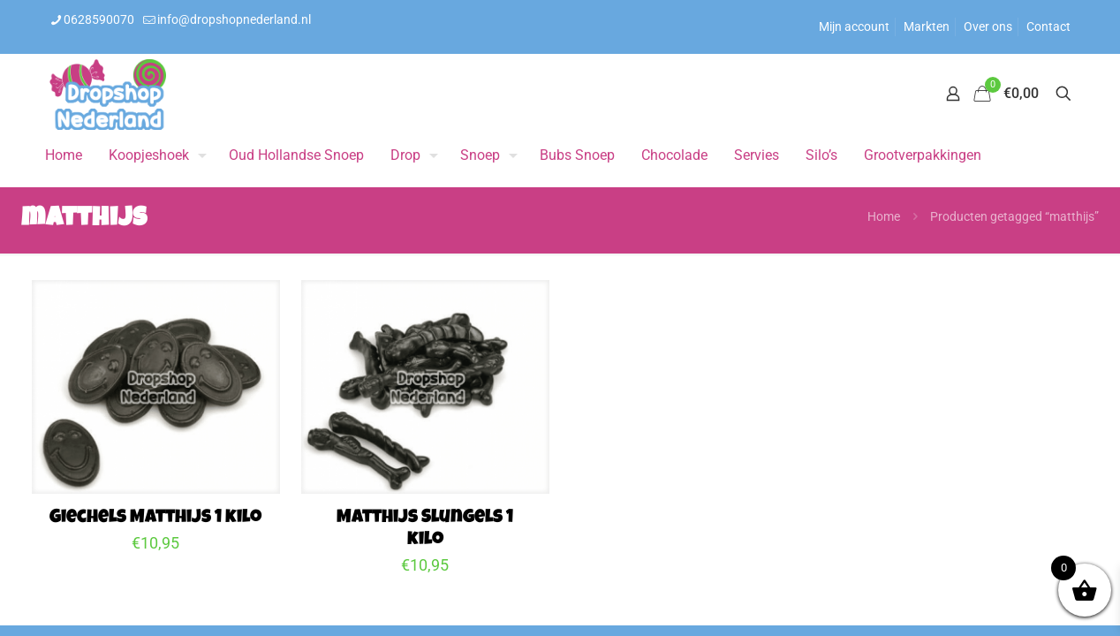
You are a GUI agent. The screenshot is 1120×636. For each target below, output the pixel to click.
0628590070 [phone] (99, 19)
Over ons (988, 26)
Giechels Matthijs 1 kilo (155, 518)
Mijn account (854, 26)
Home (883, 216)
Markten (927, 26)
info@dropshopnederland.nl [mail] (234, 19)
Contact (1048, 26)
